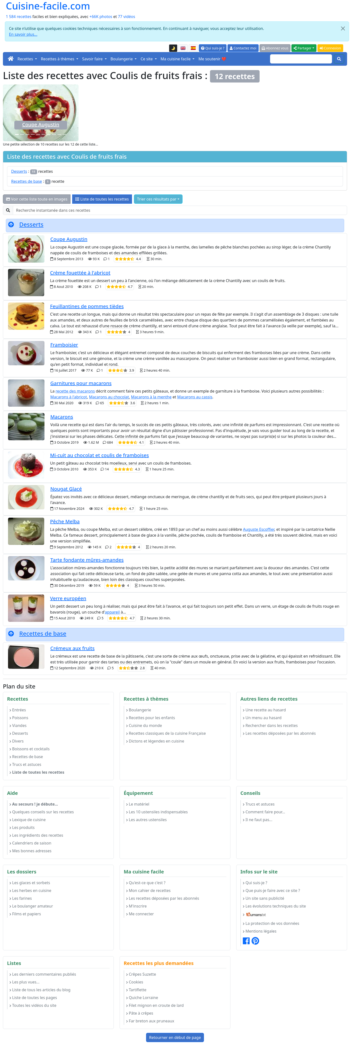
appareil (112, 612)
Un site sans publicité (263, 898)
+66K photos (100, 16)
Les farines (20, 898)
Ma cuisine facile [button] (176, 59)
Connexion (330, 48)
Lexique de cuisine (27, 819)
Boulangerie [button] (122, 59)
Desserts (19, 171)
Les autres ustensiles (146, 819)
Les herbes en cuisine (30, 890)
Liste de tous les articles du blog (39, 989)
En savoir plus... (23, 34)
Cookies (134, 982)
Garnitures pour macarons (81, 383)
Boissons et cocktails (29, 749)
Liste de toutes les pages (33, 997)
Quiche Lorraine (142, 997)
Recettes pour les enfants (150, 717)
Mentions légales (260, 931)
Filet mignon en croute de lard (155, 1005)
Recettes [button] (26, 59)
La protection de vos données (271, 923)
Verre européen (68, 598)
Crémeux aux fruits (72, 648)
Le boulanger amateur (31, 906)
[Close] (343, 28)
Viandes (17, 725)
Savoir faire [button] (93, 59)
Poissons (18, 717)
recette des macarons (75, 391)
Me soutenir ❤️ (212, 59)
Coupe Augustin (40, 124)
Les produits (22, 827)
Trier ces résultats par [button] (156, 199)
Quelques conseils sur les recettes (41, 812)
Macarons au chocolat (109, 397)
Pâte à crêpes (139, 1013)
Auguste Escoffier (258, 529)
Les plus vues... (24, 982)
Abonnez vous (275, 48)
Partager (302, 48)
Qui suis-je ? (212, 48)
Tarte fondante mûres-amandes (87, 560)
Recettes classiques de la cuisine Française (166, 733)
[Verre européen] (43, 134)
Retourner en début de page (175, 1037)
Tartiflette (136, 989)
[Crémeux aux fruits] (22, 134)
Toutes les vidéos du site (32, 1005)
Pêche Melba (65, 521)
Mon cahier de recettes (148, 890)
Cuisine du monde (144, 725)
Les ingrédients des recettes (36, 835)
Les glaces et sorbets (29, 882)
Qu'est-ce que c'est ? (146, 882)
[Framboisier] (65, 134)
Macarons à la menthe (151, 397)
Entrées (17, 710)
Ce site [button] (147, 59)
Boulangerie (138, 710)
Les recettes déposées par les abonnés (279, 733)
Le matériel (137, 804)
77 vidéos (126, 16)
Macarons (61, 416)
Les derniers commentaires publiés (42, 974)
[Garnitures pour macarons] (38, 134)
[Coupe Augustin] (17, 134)
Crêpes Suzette (141, 974)
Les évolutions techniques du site (274, 906)
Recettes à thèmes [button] (58, 59)
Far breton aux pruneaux (150, 1021)
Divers (16, 741)
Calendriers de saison (30, 843)
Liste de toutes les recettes (102, 199)
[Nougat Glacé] (33, 134)
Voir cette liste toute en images (36, 199)
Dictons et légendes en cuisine (155, 741)
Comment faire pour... (264, 812)
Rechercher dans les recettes (270, 725)
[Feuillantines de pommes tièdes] (49, 134)
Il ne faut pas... (257, 819)
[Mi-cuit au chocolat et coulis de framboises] (54, 134)
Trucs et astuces (25, 764)
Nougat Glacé (66, 489)
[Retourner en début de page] (11, 224)
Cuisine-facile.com (48, 6)
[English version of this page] (183, 48)
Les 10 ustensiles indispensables (157, 812)
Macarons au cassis (194, 397)
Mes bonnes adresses (30, 850)
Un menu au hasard (262, 717)
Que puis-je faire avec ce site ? (271, 890)
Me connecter (140, 914)
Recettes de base (26, 181)
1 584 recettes (18, 16)
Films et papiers (25, 914)
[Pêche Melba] (27, 134)
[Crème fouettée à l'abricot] (59, 134)
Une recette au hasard (264, 710)
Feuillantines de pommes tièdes (87, 306)
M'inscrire (136, 906)
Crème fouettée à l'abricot (80, 272)
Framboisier (64, 344)
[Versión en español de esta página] (193, 48)
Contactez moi (243, 48)
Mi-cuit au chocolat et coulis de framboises (99, 455)
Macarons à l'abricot (68, 397)
